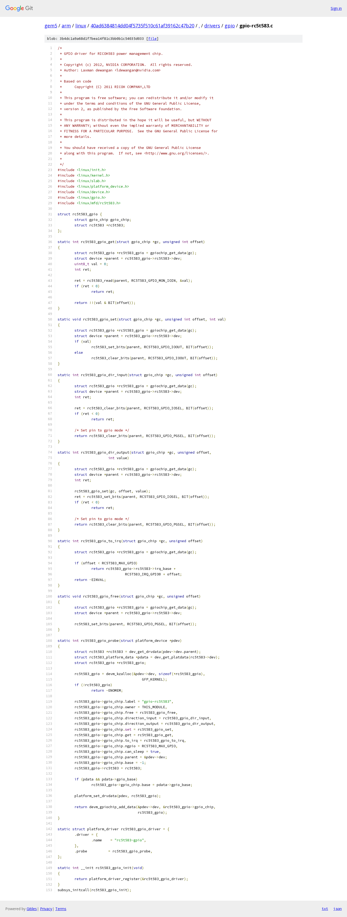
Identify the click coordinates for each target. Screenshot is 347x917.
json (337, 908)
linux (80, 25)
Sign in (336, 8)
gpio (230, 25)
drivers (212, 25)
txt (325, 908)
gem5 (50, 25)
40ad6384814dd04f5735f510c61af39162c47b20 (142, 25)
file (152, 38)
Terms (60, 908)
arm (66, 25)
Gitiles (32, 908)
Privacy (46, 908)
